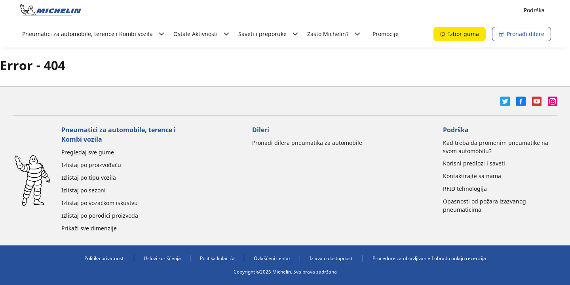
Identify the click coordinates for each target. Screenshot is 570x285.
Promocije (385, 34)
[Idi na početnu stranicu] (50, 10)
